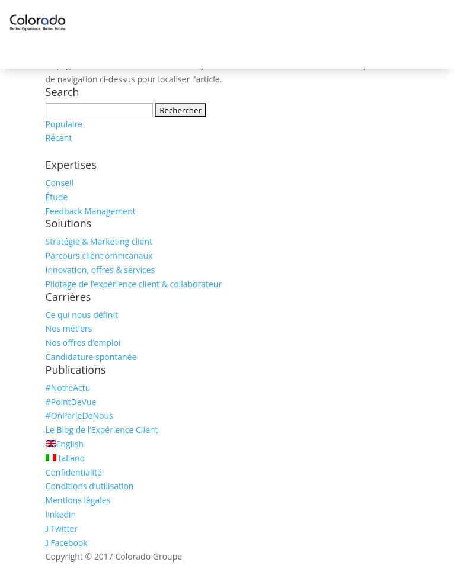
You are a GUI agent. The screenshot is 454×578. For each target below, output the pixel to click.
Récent (59, 137)
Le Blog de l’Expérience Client (102, 429)
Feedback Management (91, 211)
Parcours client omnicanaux (99, 255)
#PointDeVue (71, 401)
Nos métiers (69, 328)
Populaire (64, 124)
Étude (57, 197)
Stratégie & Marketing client (99, 241)
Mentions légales (78, 500)
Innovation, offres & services (100, 269)
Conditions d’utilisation (90, 486)
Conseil (59, 182)
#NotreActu (68, 387)
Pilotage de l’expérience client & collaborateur (134, 284)
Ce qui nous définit (82, 314)
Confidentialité (74, 472)
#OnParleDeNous (79, 415)
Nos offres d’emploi (83, 342)
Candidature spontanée (91, 356)
